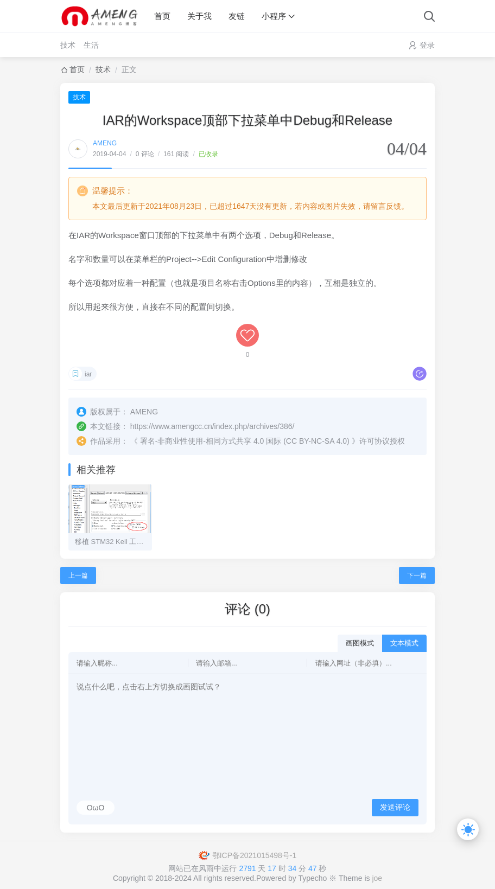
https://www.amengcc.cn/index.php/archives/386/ (212, 426)
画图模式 (360, 643)
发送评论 (395, 807)
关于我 (199, 16)
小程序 (274, 16)
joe (377, 878)
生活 (91, 45)
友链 (237, 16)
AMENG (105, 143)
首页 (162, 16)
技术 (67, 45)
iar (88, 374)
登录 (427, 45)
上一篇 (78, 575)
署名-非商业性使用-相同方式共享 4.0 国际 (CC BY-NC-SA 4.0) (245, 441)
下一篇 (417, 575)
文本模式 (404, 643)
